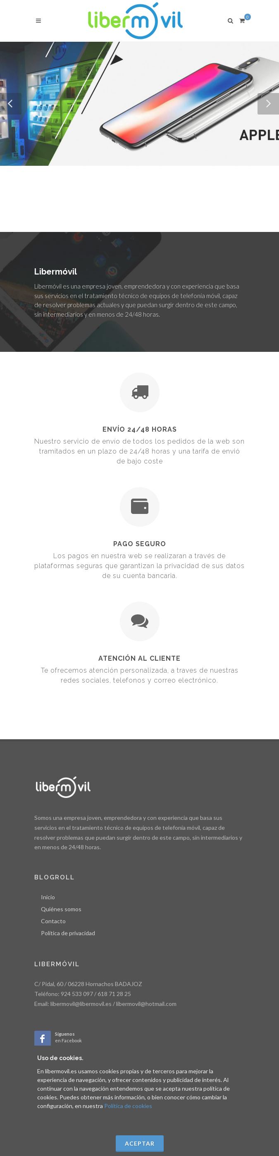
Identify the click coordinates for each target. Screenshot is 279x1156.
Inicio (48, 896)
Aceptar (140, 1143)
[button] (10, 104)
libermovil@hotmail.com (146, 1003)
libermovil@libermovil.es (81, 1003)
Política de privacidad (68, 932)
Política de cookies (128, 1105)
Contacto (53, 920)
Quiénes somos (61, 908)
